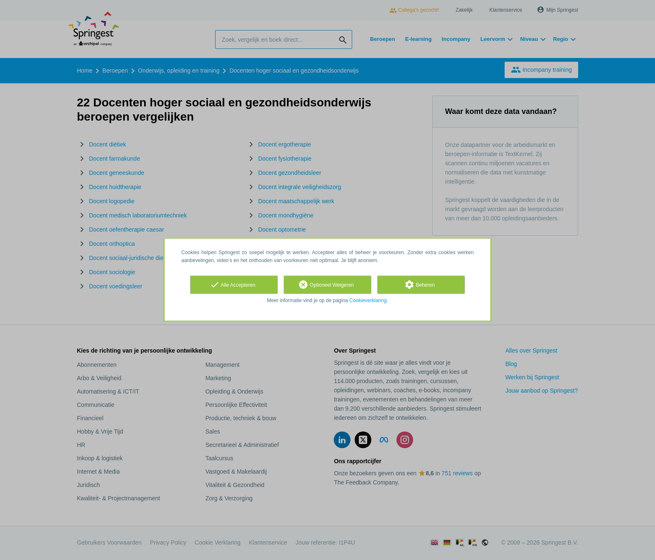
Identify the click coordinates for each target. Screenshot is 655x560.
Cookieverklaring (367, 300)
